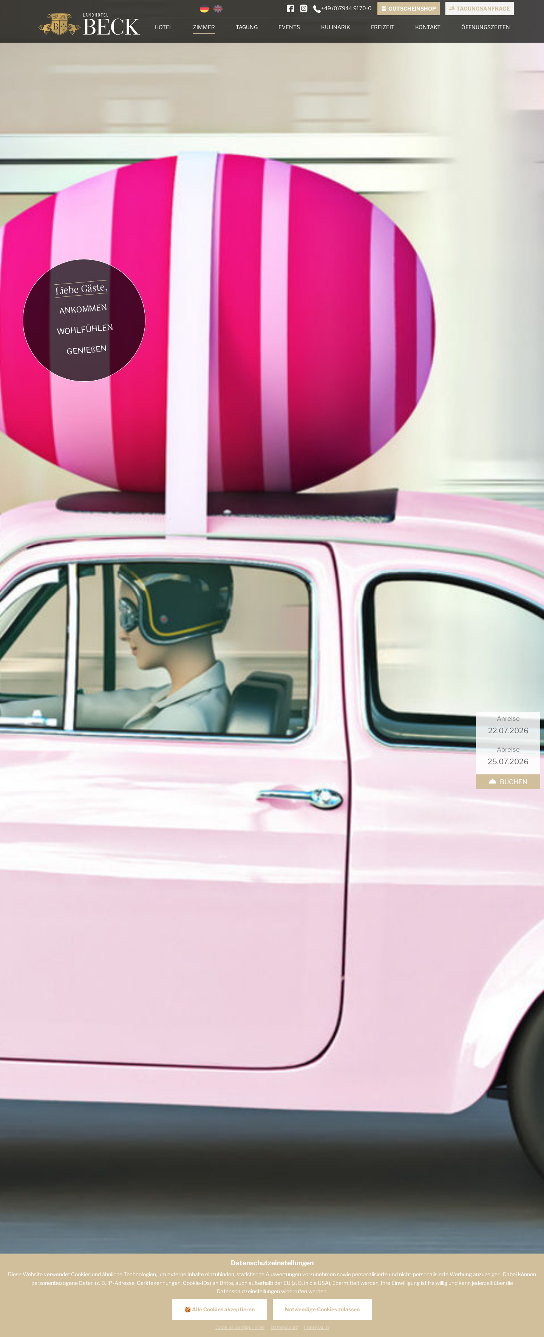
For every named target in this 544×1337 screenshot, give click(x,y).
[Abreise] (508, 177)
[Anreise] (508, 146)
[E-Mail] (329, 1184)
